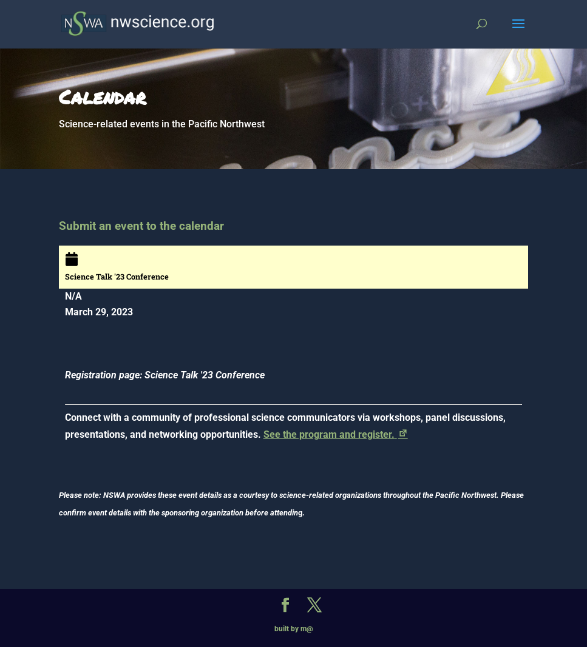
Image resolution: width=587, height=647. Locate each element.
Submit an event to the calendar (141, 226)
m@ (306, 629)
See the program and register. (336, 434)
